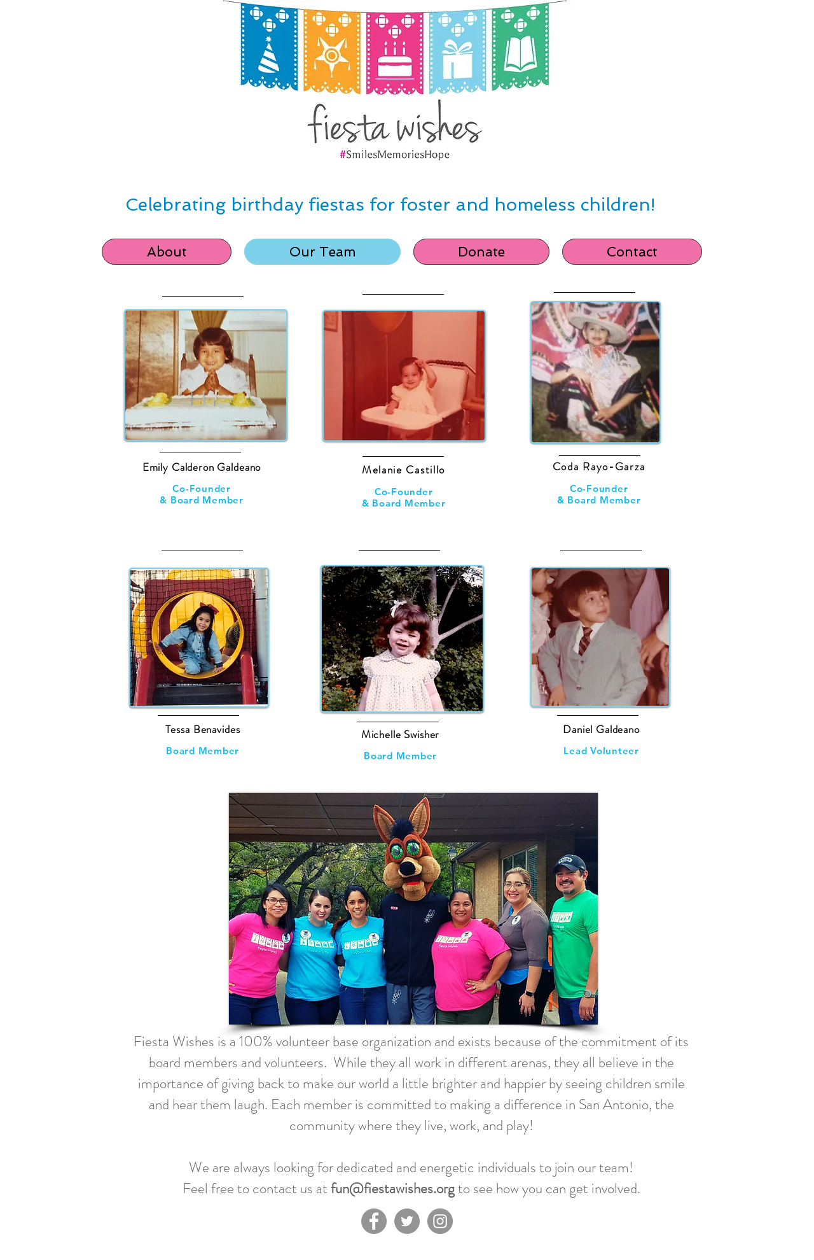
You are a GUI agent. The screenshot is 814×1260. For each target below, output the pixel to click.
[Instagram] (440, 1221)
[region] (203, 424)
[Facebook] (374, 1221)
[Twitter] (407, 1221)
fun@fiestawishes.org (393, 1188)
